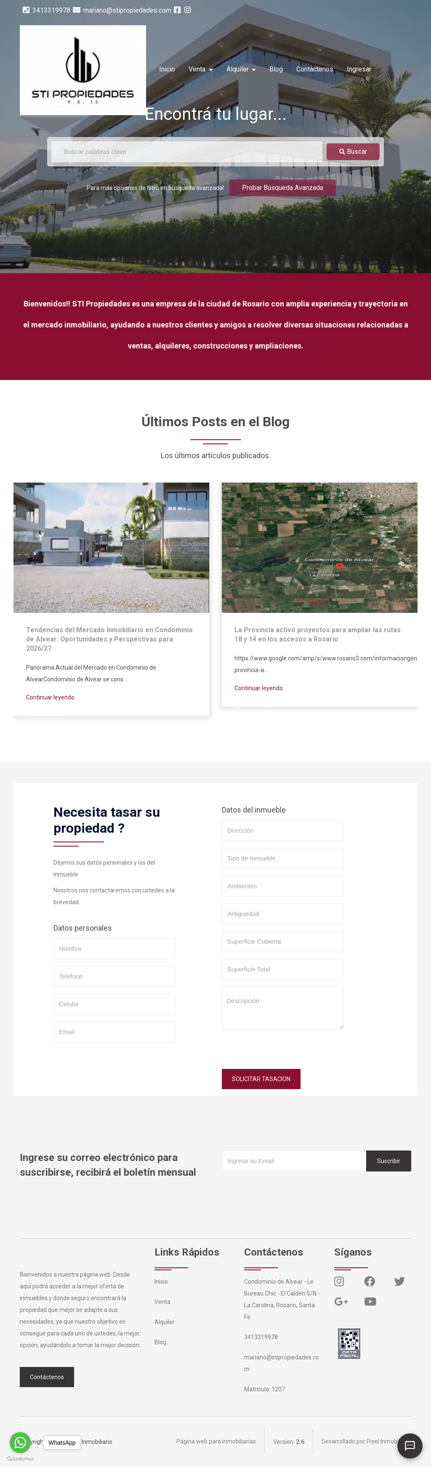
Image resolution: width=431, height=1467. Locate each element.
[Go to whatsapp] (20, 1442)
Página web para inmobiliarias (216, 1441)
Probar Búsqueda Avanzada (282, 188)
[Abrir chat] (410, 1446)
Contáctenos (314, 69)
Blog (276, 69)
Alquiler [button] (238, 69)
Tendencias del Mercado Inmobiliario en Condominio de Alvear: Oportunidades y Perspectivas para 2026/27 (109, 639)
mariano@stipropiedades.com (122, 10)
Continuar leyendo (50, 697)
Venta (162, 1301)
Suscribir (388, 1161)
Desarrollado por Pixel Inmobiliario (366, 1441)
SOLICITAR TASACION (261, 1079)
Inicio (167, 69)
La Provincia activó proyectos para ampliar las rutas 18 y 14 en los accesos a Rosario (317, 634)
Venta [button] (198, 69)
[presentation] (286, 1052)
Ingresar (359, 69)
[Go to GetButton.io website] (20, 1458)
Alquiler (164, 1322)
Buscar (353, 152)
